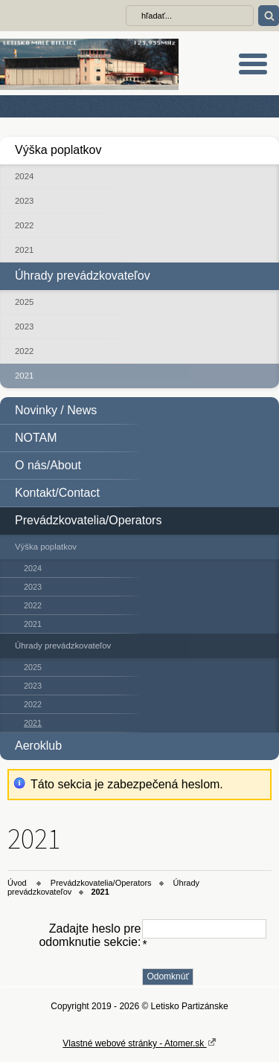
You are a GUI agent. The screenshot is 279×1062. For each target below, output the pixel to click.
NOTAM (36, 437)
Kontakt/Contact (57, 492)
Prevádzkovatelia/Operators (88, 520)
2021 (24, 249)
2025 (24, 301)
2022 (24, 225)
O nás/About (48, 465)
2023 (24, 200)
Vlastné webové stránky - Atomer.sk (139, 1043)
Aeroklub (38, 745)
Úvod (17, 882)
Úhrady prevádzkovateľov (82, 275)
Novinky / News (56, 410)
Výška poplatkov (58, 150)
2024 (24, 176)
